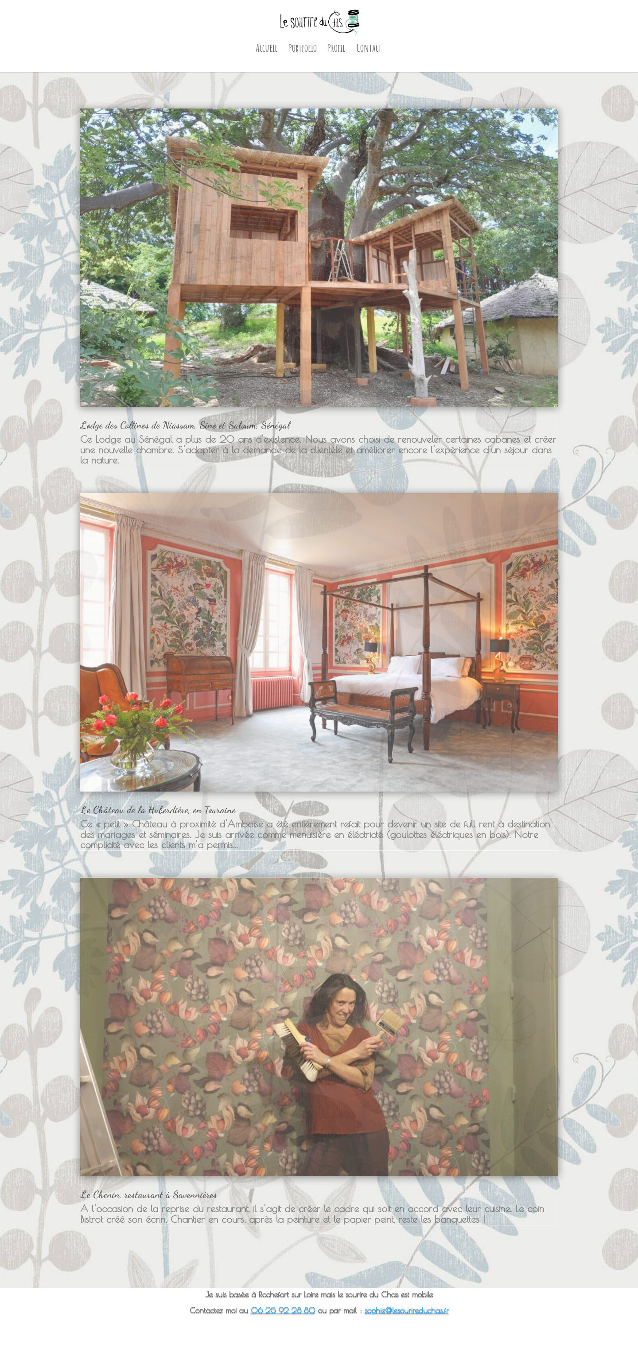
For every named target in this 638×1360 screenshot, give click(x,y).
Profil (337, 49)
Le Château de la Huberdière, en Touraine (158, 809)
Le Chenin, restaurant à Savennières (148, 1194)
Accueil (267, 49)
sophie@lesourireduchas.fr (407, 1310)
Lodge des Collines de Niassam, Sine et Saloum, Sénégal (185, 425)
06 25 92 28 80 (283, 1310)
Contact (369, 49)
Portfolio (303, 49)
